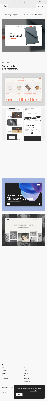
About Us (26, 378)
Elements (4, 373)
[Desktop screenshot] (23, 230)
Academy (26, 367)
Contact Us (27, 381)
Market (26, 373)
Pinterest (4, 392)
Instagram (10, 390)
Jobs (25, 370)
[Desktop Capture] (23, 300)
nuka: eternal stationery (33, 15)
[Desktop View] (23, 194)
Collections (4, 370)
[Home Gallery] (23, 159)
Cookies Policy (5, 387)
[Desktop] (23, 124)
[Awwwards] (5, 6)
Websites (4, 367)
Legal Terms (13, 387)
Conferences (5, 378)
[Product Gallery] (23, 89)
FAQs (25, 375)
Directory (4, 375)
